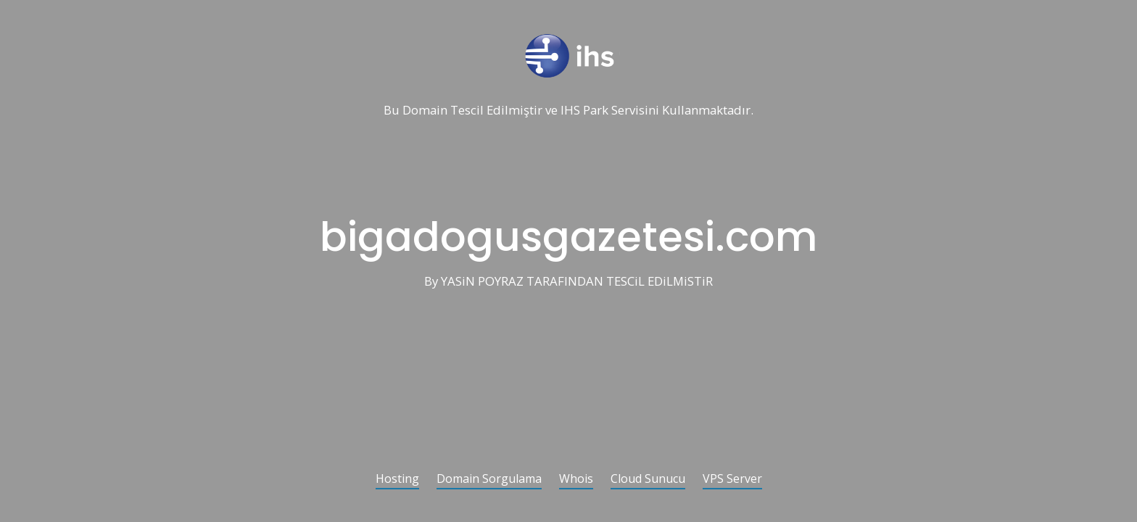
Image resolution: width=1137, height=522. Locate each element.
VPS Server (732, 479)
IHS (570, 110)
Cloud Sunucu (648, 479)
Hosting (397, 479)
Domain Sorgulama (489, 479)
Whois (576, 479)
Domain (424, 110)
